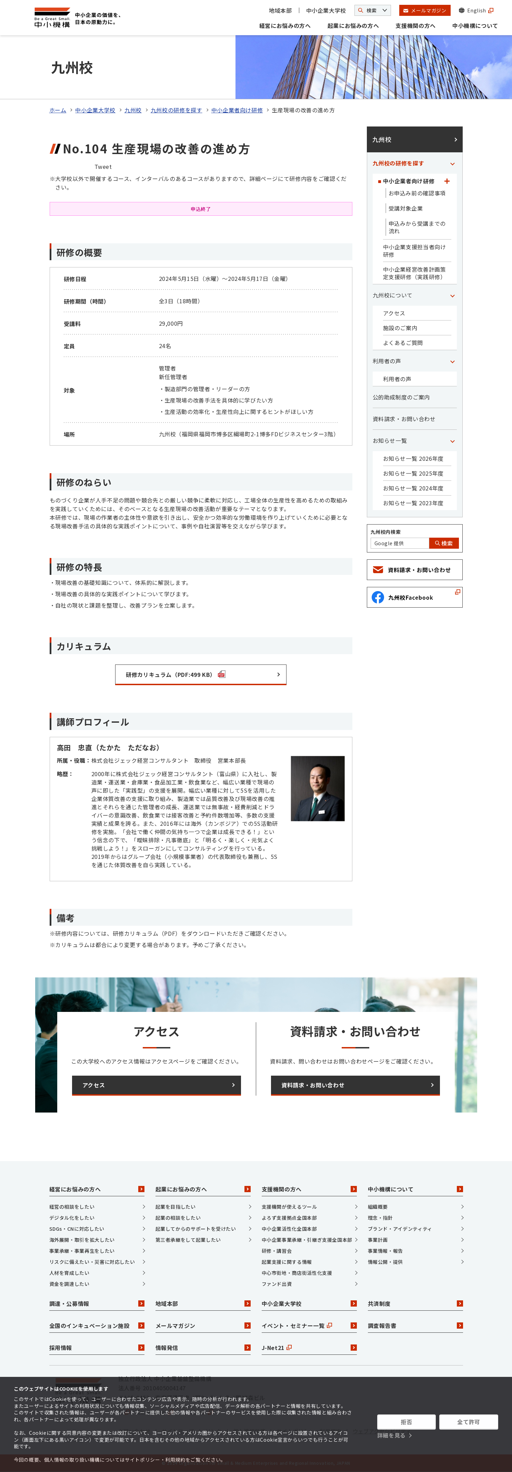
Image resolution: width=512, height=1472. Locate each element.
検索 (444, 543)
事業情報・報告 (385, 1250)
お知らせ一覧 (390, 440)
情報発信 (203, 1347)
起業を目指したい (175, 1206)
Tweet (103, 166)
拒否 (406, 1422)
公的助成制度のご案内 (401, 397)
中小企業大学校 (326, 10)
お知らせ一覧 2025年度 (413, 473)
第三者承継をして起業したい (188, 1239)
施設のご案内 (400, 328)
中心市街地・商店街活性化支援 (297, 1272)
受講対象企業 (406, 208)
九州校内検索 (386, 531)
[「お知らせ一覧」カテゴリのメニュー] (453, 440)
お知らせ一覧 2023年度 (413, 503)
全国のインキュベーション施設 (96, 1325)
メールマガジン (203, 1325)
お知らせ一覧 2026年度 (413, 458)
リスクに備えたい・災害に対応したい (92, 1261)
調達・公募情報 (96, 1303)
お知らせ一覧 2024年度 (413, 488)
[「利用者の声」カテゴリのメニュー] (453, 361)
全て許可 (468, 1422)
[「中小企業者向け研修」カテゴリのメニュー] (447, 181)
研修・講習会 (277, 1250)
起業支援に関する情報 (287, 1261)
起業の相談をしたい (178, 1217)
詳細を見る (391, 1435)
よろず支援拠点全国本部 (289, 1217)
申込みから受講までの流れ (417, 227)
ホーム (58, 110)
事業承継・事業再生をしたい (82, 1250)
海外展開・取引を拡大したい (82, 1239)
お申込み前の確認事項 (417, 193)
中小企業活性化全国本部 (289, 1228)
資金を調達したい (69, 1283)
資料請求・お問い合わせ (404, 419)
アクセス (394, 313)
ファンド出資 (277, 1283)
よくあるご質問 (403, 342)
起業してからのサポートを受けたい (195, 1228)
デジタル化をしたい (72, 1217)
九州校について (393, 295)
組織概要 (378, 1206)
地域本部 (280, 10)
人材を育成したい (69, 1272)
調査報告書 (415, 1325)
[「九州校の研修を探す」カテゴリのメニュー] (453, 163)
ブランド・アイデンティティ (400, 1228)
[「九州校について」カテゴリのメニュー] (453, 295)
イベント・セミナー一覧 (309, 1325)
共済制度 (415, 1303)
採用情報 (96, 1347)
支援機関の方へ (415, 25)
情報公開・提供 (385, 1261)
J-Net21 (309, 1347)
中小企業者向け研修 (237, 110)
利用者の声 (387, 361)
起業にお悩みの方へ (353, 25)
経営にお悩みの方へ (285, 25)
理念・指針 (380, 1217)
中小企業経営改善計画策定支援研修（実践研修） (414, 273)
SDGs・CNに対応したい (76, 1228)
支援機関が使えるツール (289, 1206)
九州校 (133, 110)
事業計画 (378, 1239)
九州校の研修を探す (176, 110)
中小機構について (475, 25)
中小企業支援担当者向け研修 (414, 250)
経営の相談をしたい (72, 1206)
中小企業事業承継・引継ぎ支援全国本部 (307, 1239)
